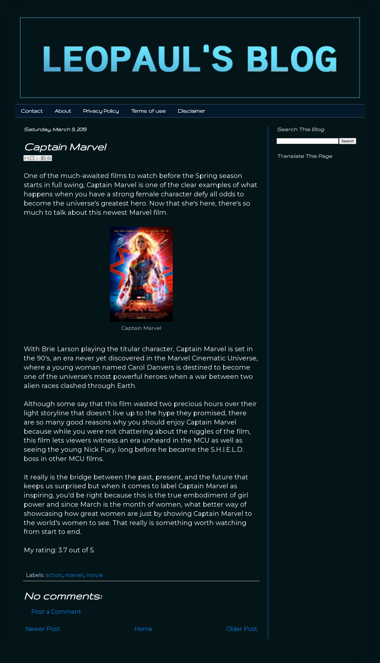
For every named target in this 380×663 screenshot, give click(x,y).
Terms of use (148, 111)
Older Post (241, 628)
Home (143, 628)
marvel (74, 575)
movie (94, 575)
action (54, 575)
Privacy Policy (101, 111)
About (63, 111)
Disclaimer (191, 111)
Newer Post (42, 628)
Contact (31, 111)
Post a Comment (56, 611)
